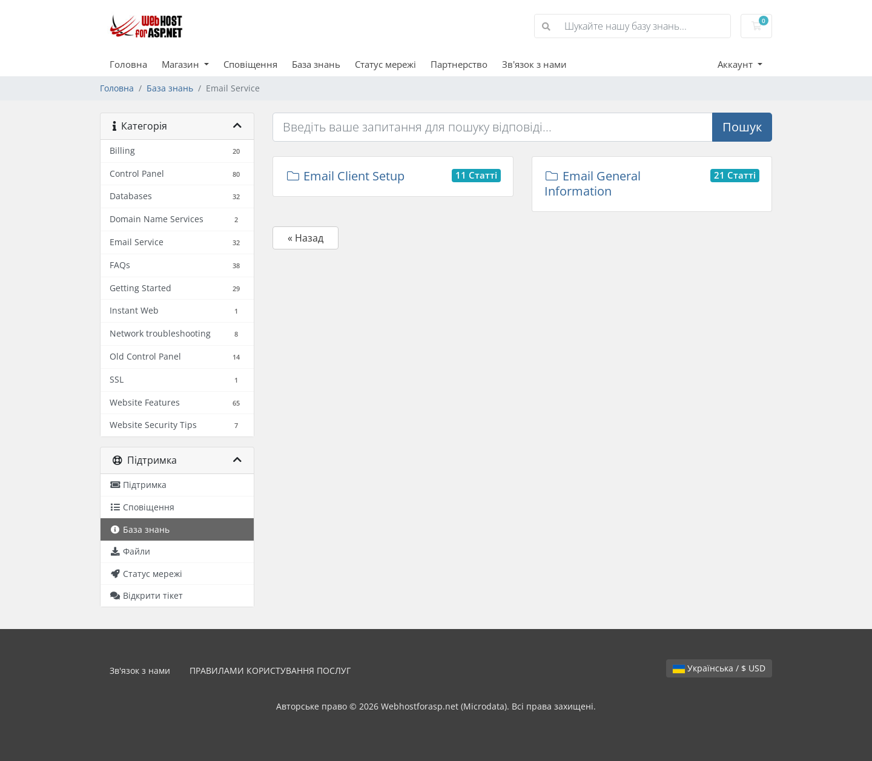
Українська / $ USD (719, 668)
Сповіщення (250, 64)
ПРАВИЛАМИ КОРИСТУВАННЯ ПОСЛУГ (270, 670)
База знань (316, 64)
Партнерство (459, 64)
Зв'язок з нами (534, 64)
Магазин (182, 64)
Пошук (742, 127)
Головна (128, 64)
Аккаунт (736, 64)
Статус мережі (385, 64)
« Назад (305, 238)
